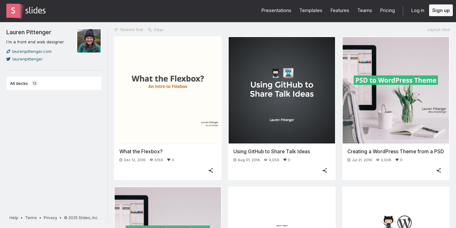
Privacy (50, 217)
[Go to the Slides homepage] (13, 11)
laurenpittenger (24, 58)
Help (14, 217)
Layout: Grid (439, 29)
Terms (31, 217)
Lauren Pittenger (28, 31)
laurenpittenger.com (29, 51)
